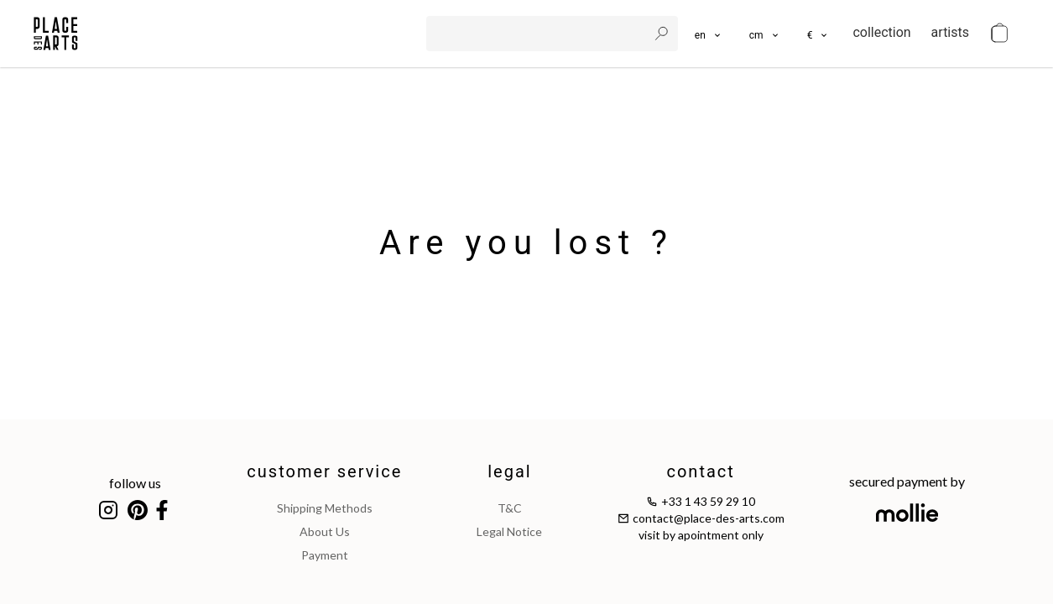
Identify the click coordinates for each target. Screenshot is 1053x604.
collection (881, 32)
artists (950, 32)
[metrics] (765, 33)
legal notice (509, 531)
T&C (510, 508)
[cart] (999, 34)
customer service (324, 471)
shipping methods (325, 508)
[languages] (708, 33)
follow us (135, 483)
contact (700, 471)
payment (324, 555)
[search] (538, 33)
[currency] (818, 33)
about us (325, 531)
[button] (765, 33)
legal (509, 471)
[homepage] (56, 33)
